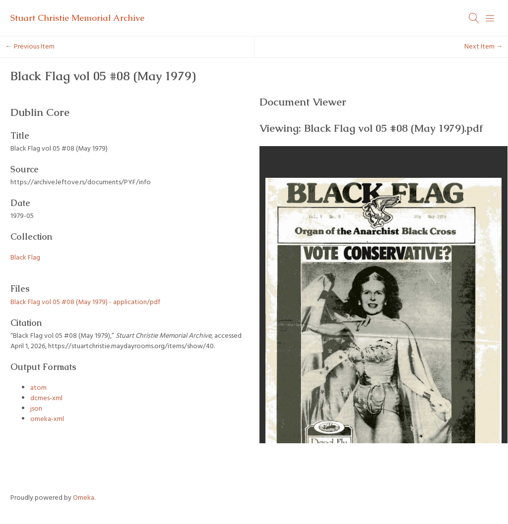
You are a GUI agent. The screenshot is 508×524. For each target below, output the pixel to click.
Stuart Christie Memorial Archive (77, 17)
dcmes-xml (46, 398)
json (36, 409)
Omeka (83, 498)
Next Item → (483, 46)
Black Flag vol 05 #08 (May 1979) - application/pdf (85, 302)
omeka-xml (47, 419)
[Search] (474, 18)
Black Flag (25, 257)
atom (38, 388)
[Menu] (490, 18)
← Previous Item (30, 46)
